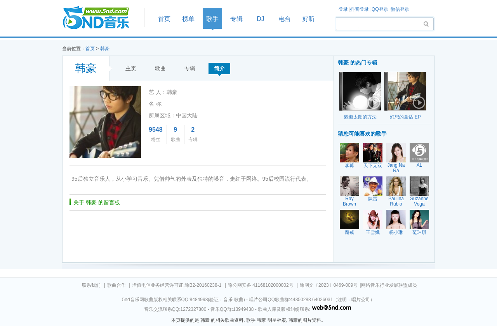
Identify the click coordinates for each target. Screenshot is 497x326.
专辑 (236, 19)
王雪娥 (373, 232)
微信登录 (400, 9)
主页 (130, 68)
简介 (219, 68)
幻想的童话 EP (405, 117)
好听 (308, 19)
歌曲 (160, 68)
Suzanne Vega (419, 201)
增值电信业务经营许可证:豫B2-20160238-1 (176, 285)
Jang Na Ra (396, 167)
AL (419, 165)
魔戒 (349, 232)
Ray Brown (349, 201)
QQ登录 (380, 9)
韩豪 (104, 48)
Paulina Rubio (396, 201)
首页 (101, 18)
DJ (260, 19)
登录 (343, 9)
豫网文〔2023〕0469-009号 (329, 285)
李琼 (349, 165)
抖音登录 (359, 9)
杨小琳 (396, 232)
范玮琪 (419, 232)
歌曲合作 (116, 285)
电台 (284, 19)
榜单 (188, 19)
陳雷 (372, 199)
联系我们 (91, 285)
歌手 (212, 19)
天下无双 (372, 165)
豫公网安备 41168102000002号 (261, 285)
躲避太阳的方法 (360, 117)
